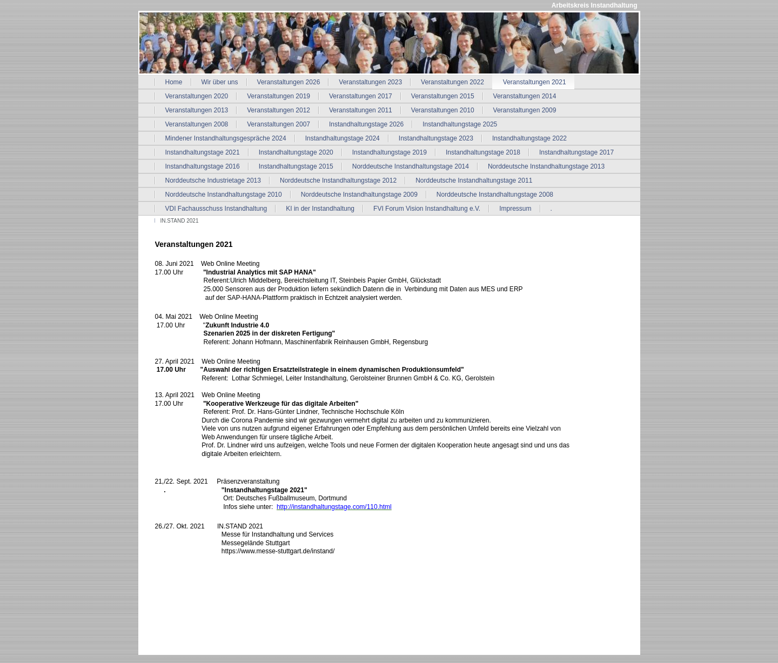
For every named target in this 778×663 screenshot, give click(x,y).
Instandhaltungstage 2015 (296, 166)
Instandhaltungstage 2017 (576, 152)
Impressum (515, 208)
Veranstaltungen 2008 (197, 124)
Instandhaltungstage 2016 (202, 166)
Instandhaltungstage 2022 (529, 138)
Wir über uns (220, 82)
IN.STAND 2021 (179, 221)
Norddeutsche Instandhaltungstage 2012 (338, 180)
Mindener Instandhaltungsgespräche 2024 (225, 138)
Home (174, 82)
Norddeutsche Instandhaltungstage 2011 (473, 180)
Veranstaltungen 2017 (360, 96)
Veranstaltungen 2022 (452, 82)
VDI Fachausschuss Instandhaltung (216, 208)
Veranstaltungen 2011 (360, 110)
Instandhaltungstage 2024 (342, 138)
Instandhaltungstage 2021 (202, 152)
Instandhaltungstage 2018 (483, 152)
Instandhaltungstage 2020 (296, 152)
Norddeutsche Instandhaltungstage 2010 (223, 194)
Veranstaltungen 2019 (278, 96)
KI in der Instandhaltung (320, 208)
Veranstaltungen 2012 (278, 110)
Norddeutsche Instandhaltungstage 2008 (495, 194)
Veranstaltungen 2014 (524, 96)
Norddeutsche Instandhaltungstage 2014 (410, 166)
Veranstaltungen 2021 (534, 82)
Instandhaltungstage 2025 (459, 124)
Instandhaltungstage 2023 (436, 138)
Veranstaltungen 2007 (278, 124)
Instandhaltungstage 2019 (389, 152)
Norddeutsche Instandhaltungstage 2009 (359, 194)
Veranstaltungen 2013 (197, 110)
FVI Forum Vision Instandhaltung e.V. (426, 208)
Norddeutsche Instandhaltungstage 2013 (546, 166)
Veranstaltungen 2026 (288, 82)
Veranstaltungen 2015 (442, 96)
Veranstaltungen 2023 (370, 82)
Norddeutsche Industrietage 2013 (213, 180)
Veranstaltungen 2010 (442, 110)
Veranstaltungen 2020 (197, 96)
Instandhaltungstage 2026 (366, 124)
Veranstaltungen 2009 (524, 110)
